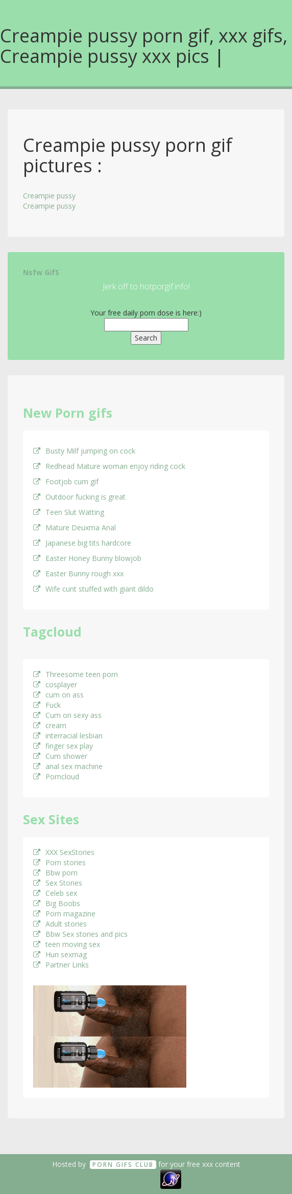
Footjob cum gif (66, 481)
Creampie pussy (49, 195)
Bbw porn (55, 872)
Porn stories (59, 862)
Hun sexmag (60, 954)
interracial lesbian (68, 735)
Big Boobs (56, 903)
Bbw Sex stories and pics (80, 934)
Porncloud (56, 776)
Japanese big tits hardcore (82, 543)
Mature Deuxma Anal (74, 527)
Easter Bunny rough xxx (78, 573)
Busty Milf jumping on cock (84, 451)
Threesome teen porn (75, 674)
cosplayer (55, 684)
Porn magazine (64, 913)
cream (49, 725)
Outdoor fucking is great (79, 497)
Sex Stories (57, 883)
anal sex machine (68, 766)
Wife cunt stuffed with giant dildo (93, 589)
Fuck (47, 705)
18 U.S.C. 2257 (134, 1178)
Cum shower (60, 756)
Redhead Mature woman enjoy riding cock (109, 466)
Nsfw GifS (41, 272)
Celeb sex (55, 893)
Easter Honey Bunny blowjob (87, 558)
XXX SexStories (63, 852)
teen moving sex (66, 944)
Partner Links (61, 965)
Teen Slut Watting (68, 512)
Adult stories (60, 924)
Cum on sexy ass (67, 715)
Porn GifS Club (123, 1164)
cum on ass (58, 695)
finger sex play (63, 746)
